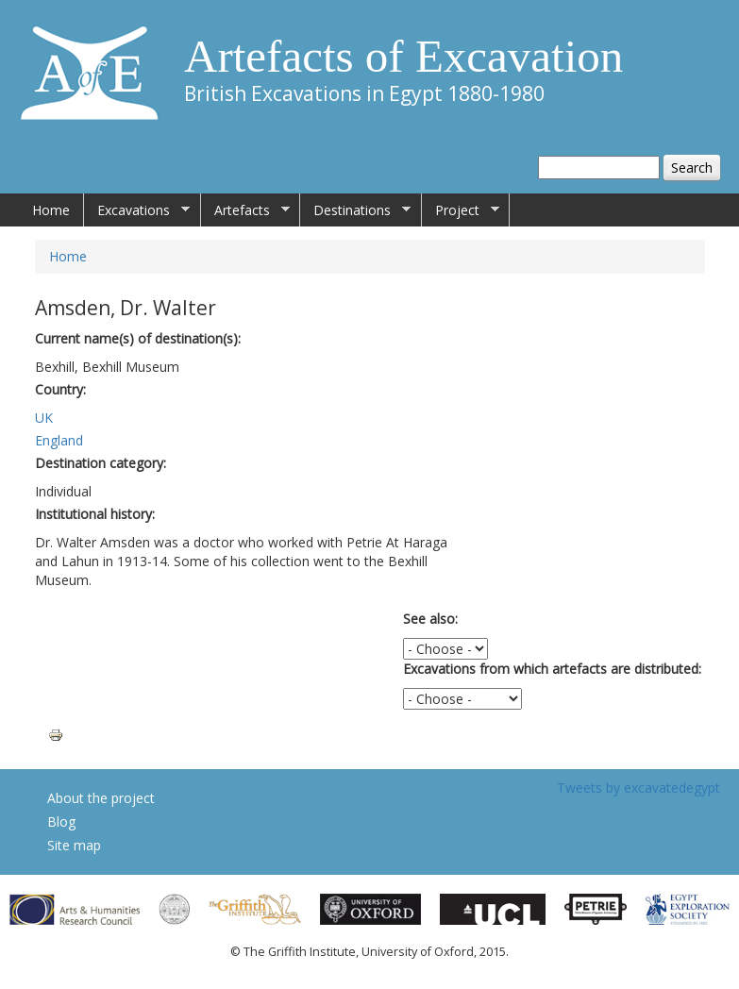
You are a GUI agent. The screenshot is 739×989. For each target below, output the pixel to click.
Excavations (137, 210)
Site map (74, 845)
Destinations (355, 210)
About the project (101, 798)
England (59, 440)
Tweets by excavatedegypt (638, 787)
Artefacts (245, 210)
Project (460, 210)
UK (44, 418)
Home (51, 210)
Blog (61, 821)
